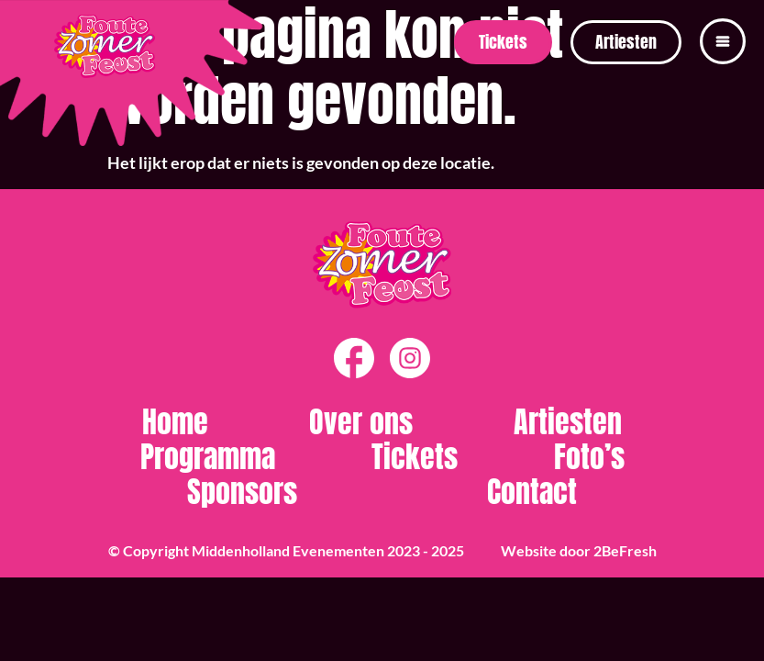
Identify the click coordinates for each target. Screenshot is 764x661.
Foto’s (589, 457)
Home (175, 422)
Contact (532, 492)
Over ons (361, 422)
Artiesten (568, 422)
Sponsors (242, 492)
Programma (207, 457)
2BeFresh (625, 550)
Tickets (414, 457)
